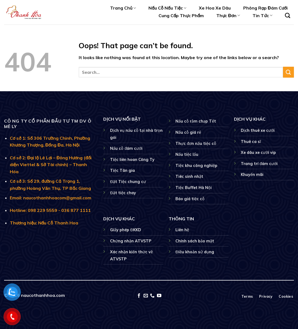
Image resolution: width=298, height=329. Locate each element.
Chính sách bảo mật (194, 241)
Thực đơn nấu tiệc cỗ (195, 143)
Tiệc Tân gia (122, 170)
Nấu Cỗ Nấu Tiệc (167, 8)
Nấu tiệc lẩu (186, 154)
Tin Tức (262, 15)
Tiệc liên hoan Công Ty (132, 159)
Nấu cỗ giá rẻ (188, 132)
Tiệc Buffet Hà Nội (193, 187)
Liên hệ (182, 229)
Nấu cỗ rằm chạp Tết (195, 121)
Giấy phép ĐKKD (125, 229)
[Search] (287, 15)
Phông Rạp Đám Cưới (265, 8)
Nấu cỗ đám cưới (126, 148)
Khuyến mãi (252, 174)
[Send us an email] (146, 295)
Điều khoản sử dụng (194, 251)
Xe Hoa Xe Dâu (215, 8)
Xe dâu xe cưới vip (258, 152)
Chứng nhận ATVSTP (130, 241)
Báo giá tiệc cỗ (190, 198)
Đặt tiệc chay (123, 192)
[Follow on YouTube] (159, 295)
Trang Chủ (123, 8)
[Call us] (152, 295)
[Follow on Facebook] (139, 295)
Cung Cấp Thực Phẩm (181, 15)
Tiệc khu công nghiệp (196, 165)
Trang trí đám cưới (259, 163)
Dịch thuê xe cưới (258, 130)
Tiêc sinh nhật (189, 176)
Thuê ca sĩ (251, 141)
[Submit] (288, 72)
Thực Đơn (228, 15)
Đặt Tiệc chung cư (128, 181)
